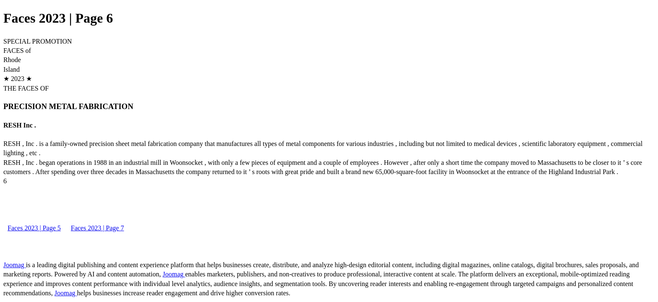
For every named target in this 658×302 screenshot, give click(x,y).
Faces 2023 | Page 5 (34, 228)
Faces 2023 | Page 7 (97, 228)
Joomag (14, 264)
